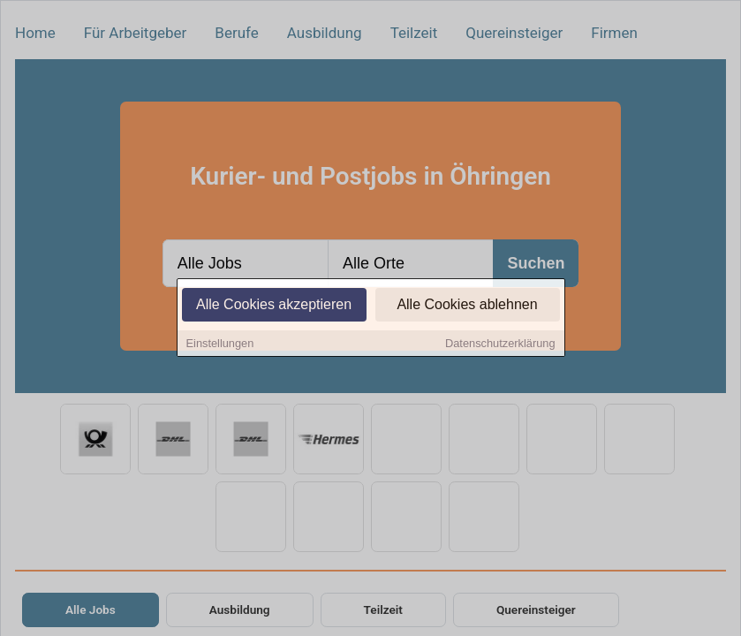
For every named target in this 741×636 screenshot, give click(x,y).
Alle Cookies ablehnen (467, 305)
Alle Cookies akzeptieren (274, 305)
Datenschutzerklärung (500, 344)
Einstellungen (220, 344)
